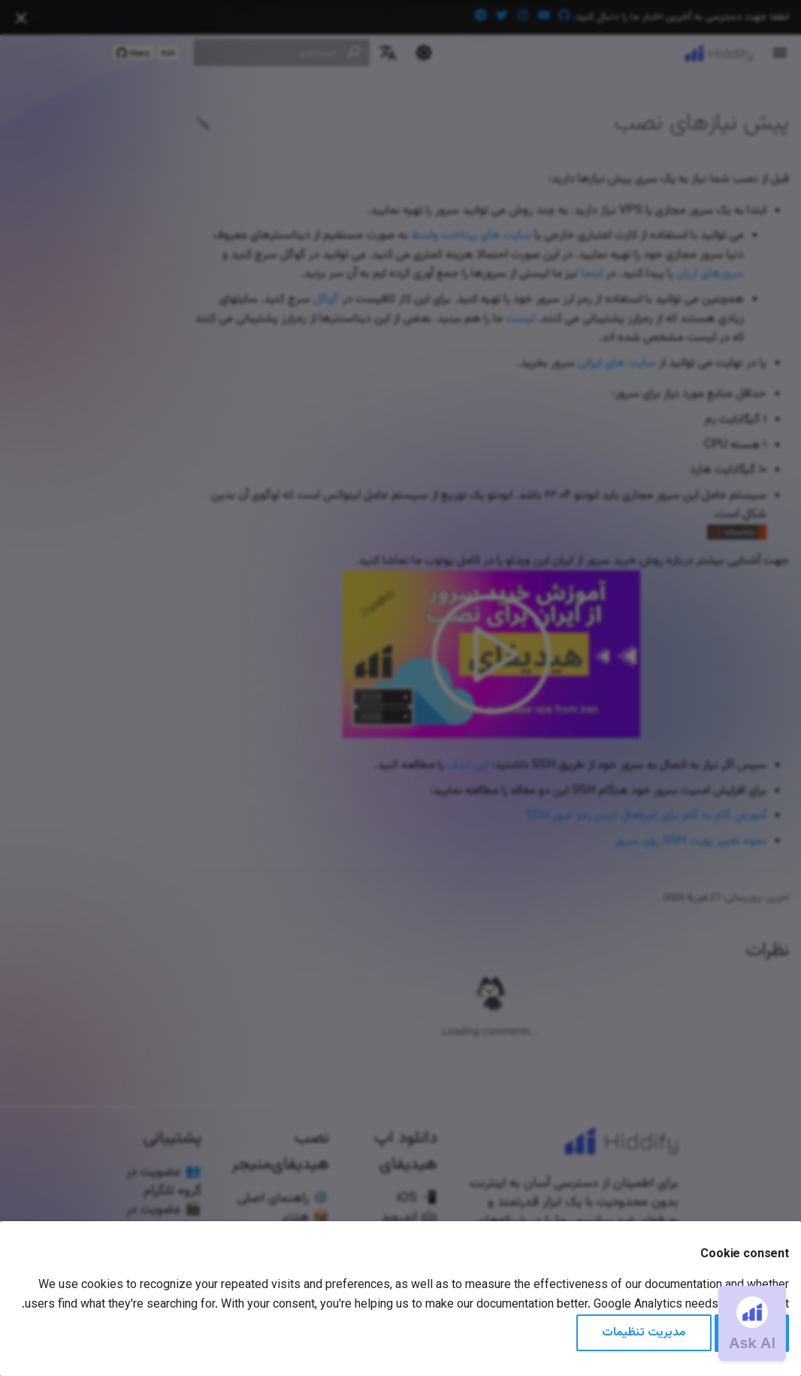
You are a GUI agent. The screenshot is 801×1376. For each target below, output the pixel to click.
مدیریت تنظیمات (644, 1332)
